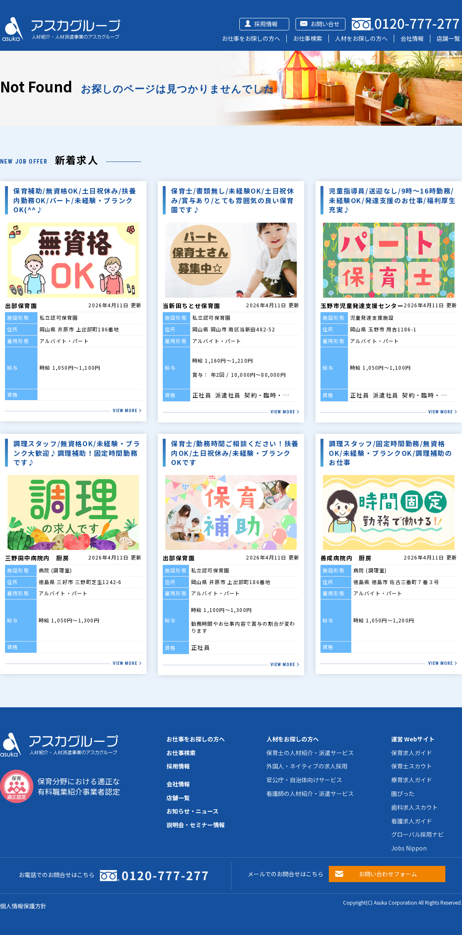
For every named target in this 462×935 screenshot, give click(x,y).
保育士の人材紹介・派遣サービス (310, 752)
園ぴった (403, 793)
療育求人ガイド (411, 780)
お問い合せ (325, 24)
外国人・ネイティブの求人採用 (307, 766)
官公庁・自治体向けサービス (304, 780)
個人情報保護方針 (23, 906)
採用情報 (266, 24)
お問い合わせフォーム (388, 874)
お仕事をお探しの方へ (251, 38)
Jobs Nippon (409, 848)
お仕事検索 (307, 38)
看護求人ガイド (411, 821)
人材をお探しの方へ (361, 38)
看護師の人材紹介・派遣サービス (310, 793)
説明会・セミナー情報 (195, 825)
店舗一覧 (448, 38)
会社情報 (412, 38)
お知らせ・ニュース (192, 811)
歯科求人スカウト (414, 807)
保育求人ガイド (411, 752)
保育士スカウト (411, 766)
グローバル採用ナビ (417, 834)
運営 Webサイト (413, 739)
